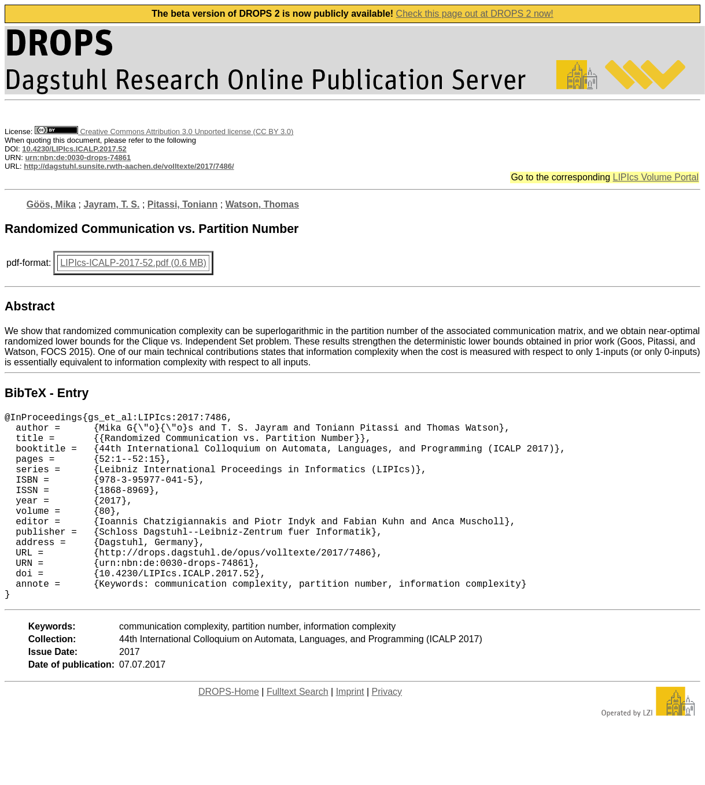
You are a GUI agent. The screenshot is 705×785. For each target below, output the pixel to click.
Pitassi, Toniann (182, 204)
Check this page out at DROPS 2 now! (474, 13)
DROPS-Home (228, 733)
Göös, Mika (51, 204)
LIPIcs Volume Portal (655, 177)
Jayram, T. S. (111, 204)
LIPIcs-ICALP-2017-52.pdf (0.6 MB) (133, 263)
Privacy (387, 733)
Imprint (350, 733)
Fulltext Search (297, 733)
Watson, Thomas (262, 204)
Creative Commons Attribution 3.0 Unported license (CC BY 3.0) (164, 131)
